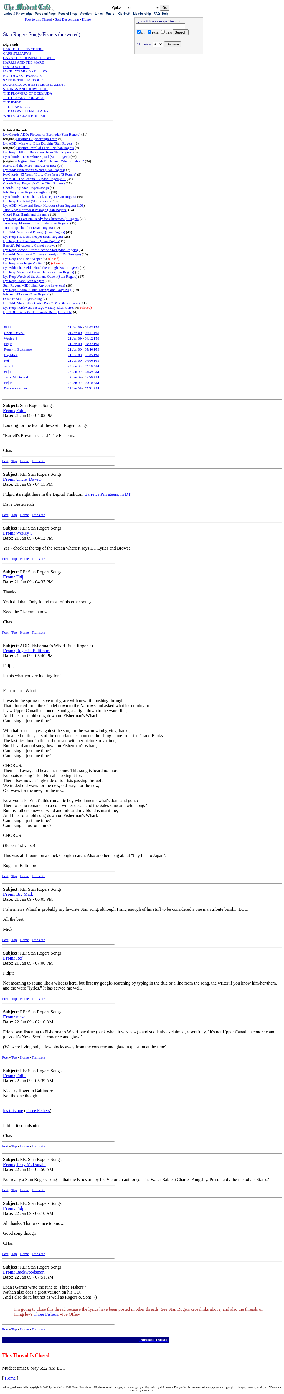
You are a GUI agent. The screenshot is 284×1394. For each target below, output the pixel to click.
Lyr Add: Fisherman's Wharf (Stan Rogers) (34, 170)
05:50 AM (92, 377)
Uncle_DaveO (14, 333)
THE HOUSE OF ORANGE (23, 98)
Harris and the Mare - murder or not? (29, 165)
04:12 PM (92, 338)
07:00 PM (92, 360)
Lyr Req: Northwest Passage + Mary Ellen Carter (38, 307)
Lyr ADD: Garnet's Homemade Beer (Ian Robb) (37, 312)
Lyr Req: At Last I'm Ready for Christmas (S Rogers (41, 219)
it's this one (13, 1110)
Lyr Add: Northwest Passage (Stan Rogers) (34, 232)
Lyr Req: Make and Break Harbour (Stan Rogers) (38, 272)
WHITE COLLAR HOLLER (24, 115)
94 (60, 165)
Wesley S (10, 338)
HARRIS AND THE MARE (23, 62)
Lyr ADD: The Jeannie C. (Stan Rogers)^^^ (34, 179)
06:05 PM (92, 355)
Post (5, 461)
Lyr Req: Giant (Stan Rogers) (24, 281)
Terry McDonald (16, 377)
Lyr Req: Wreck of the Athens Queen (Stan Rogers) (40, 276)
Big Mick (10, 355)
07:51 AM (92, 388)
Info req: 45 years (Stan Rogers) (26, 294)
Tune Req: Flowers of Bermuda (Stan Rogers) (36, 223)
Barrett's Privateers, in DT (108, 494)
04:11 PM (92, 333)
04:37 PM (92, 344)
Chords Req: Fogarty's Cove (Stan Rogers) (34, 183)
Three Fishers (38, 1110)
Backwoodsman (15, 388)
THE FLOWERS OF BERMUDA (27, 93)
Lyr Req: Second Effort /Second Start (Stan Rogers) (40, 250)
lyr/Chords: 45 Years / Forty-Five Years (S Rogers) (39, 174)
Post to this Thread (38, 19)
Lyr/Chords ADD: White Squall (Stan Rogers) (36, 157)
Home (86, 19)
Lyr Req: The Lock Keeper (22, 259)
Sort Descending (67, 19)
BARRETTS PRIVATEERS (23, 49)
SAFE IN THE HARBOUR (23, 80)
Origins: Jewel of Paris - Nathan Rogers (45, 148)
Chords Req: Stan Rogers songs (26, 188)
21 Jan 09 (75, 327)
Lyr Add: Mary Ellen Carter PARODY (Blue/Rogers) (41, 303)
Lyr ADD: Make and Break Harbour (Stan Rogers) (39, 205)
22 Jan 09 (75, 366)
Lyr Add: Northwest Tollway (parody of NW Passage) (42, 254)
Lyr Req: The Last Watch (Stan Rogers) (31, 241)
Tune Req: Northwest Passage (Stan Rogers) (35, 210)
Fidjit (8, 327)
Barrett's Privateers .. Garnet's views (29, 245)
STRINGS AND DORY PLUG (25, 89)
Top (14, 461)
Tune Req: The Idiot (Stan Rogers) (28, 228)
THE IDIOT (12, 102)
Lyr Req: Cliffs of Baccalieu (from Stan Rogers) (38, 152)
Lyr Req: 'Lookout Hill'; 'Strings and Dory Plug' (37, 290)
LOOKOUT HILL (16, 67)
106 (81, 205)
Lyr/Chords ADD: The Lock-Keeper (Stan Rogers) (39, 196)
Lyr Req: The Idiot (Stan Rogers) (27, 201)
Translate (38, 461)
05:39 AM (92, 372)
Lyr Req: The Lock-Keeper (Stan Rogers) (33, 236)
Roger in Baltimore (18, 349)
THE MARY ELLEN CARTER (26, 111)
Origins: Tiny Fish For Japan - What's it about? (50, 161)
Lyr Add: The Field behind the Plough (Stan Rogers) (41, 267)
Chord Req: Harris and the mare (26, 214)
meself (9, 366)
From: (9, 410)
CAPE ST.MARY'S (17, 53)
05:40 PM (92, 349)
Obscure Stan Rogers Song (22, 299)
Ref (6, 360)
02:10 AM (92, 366)
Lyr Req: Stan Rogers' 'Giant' (24, 263)
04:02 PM (92, 327)
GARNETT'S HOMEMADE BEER (29, 58)
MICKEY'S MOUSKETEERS (25, 71)
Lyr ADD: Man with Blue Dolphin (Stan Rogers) (38, 143)
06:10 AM (92, 383)
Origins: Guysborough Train (36, 139)
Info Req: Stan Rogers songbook (26, 192)
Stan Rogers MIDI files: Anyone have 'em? (34, 285)
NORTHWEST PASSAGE (22, 76)
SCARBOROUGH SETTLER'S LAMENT (34, 84)
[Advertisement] (168, 92)
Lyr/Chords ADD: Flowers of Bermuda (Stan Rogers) (41, 134)
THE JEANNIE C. (16, 107)
